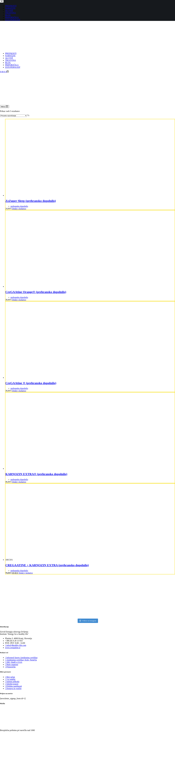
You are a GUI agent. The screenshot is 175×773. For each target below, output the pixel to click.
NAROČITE (10, 56)
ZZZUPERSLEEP (12, 67)
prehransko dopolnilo (19, 206)
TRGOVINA (10, 60)
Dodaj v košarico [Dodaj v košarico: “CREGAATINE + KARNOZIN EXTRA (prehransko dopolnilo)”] (26, 573)
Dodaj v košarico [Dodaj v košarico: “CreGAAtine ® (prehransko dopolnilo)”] (19, 391)
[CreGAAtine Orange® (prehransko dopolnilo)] (43, 286)
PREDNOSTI (10, 53)
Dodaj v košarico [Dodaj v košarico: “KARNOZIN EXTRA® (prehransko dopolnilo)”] (19, 482)
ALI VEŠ (9, 58)
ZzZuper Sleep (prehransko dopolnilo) (30, 200)
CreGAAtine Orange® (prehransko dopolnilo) (35, 292)
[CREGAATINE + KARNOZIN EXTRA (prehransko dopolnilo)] (51, 560)
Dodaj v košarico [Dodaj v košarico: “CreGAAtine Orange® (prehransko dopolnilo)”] (19, 300)
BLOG (8, 63)
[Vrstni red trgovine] (13, 115)
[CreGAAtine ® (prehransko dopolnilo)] (43, 378)
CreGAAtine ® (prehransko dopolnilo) (30, 383)
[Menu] (4, 106)
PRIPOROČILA (12, 65)
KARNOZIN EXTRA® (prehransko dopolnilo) (36, 474)
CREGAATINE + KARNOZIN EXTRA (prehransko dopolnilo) (47, 565)
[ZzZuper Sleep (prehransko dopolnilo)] (43, 195)
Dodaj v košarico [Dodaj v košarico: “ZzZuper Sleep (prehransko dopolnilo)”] (19, 208)
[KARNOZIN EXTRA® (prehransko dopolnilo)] (43, 468)
